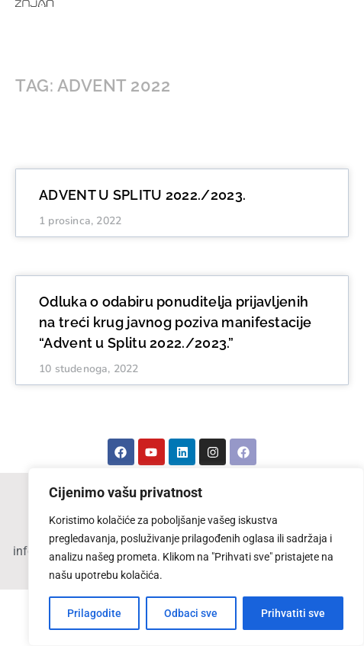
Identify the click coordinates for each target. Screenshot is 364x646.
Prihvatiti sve (293, 613)
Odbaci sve (190, 613)
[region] (196, 557)
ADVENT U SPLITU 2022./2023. (142, 195)
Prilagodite (94, 613)
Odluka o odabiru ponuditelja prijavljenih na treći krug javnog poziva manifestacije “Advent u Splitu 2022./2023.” (175, 322)
